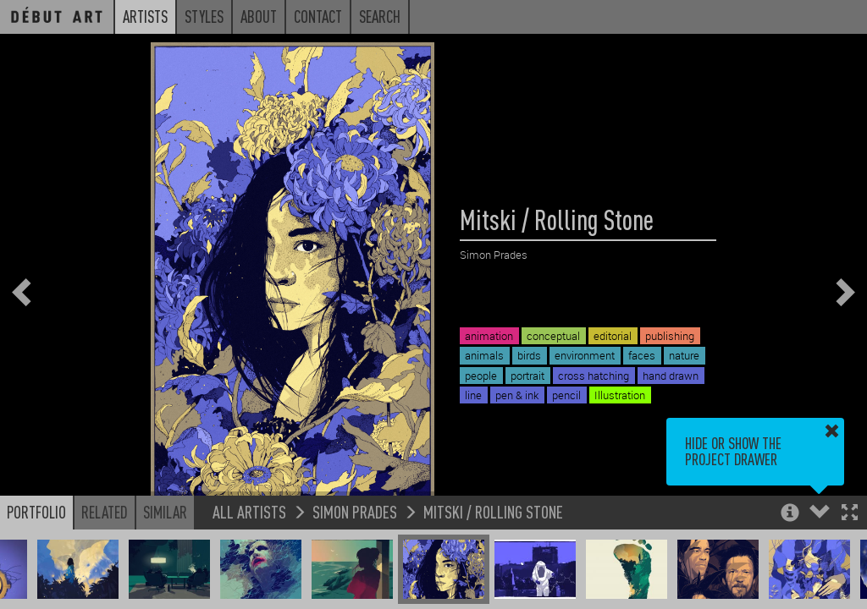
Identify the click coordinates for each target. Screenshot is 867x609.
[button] (850, 514)
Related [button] (104, 512)
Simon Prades (354, 511)
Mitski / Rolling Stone (493, 511)
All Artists (249, 511)
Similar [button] (165, 512)
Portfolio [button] (36, 512)
